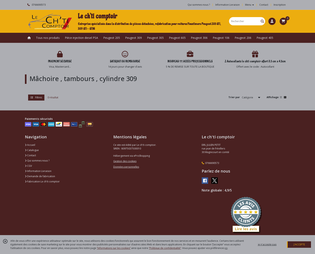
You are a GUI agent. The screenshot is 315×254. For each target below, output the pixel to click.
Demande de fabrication (40, 176)
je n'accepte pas (267, 244)
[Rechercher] (262, 21)
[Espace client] (272, 21)
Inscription (280, 4)
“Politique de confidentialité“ (165, 248)
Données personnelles (126, 167)
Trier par (234, 97)
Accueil (30, 145)
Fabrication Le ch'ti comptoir (42, 181)
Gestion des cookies (124, 161)
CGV (28, 166)
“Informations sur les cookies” (114, 248)
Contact (263, 4)
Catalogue (32, 150)
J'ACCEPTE (299, 244)
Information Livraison (38, 171)
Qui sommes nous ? (37, 160)
